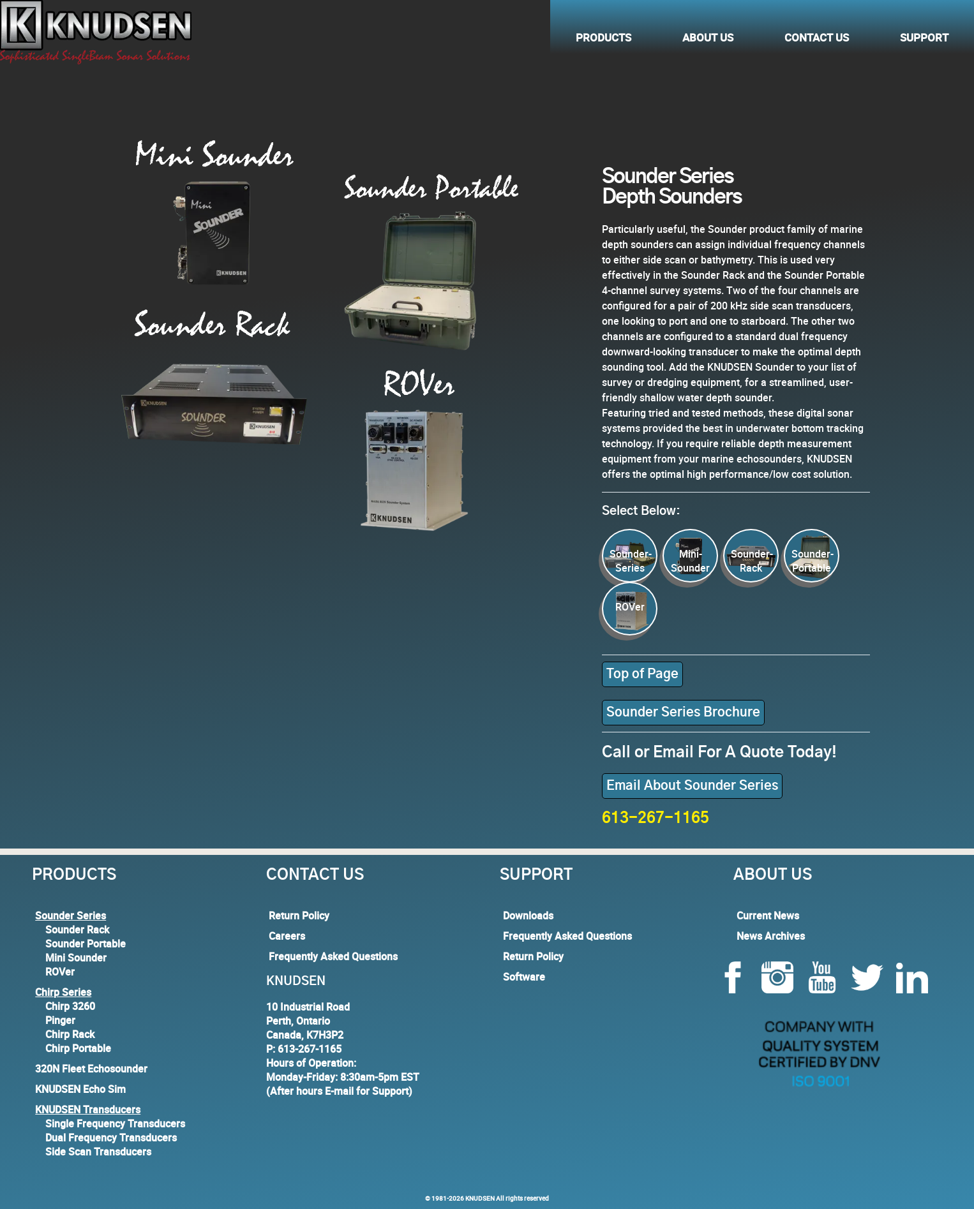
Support (924, 36)
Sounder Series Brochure (683, 712)
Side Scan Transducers (98, 1152)
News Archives (771, 936)
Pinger (60, 1020)
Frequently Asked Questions (333, 956)
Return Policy (299, 916)
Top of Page (642, 674)
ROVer (60, 972)
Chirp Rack (69, 1034)
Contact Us (816, 36)
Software (524, 977)
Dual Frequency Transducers (111, 1138)
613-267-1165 (655, 818)
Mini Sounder (76, 958)
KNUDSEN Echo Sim (80, 1089)
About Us (707, 36)
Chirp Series (63, 992)
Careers (287, 936)
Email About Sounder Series (692, 786)
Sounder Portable (85, 944)
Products (603, 36)
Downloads (528, 916)
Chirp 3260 (70, 1006)
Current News (768, 916)
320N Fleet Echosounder (91, 1069)
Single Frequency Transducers (115, 1123)
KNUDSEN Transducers (87, 1109)
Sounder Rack (77, 930)
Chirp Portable (78, 1048)
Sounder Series (70, 916)
